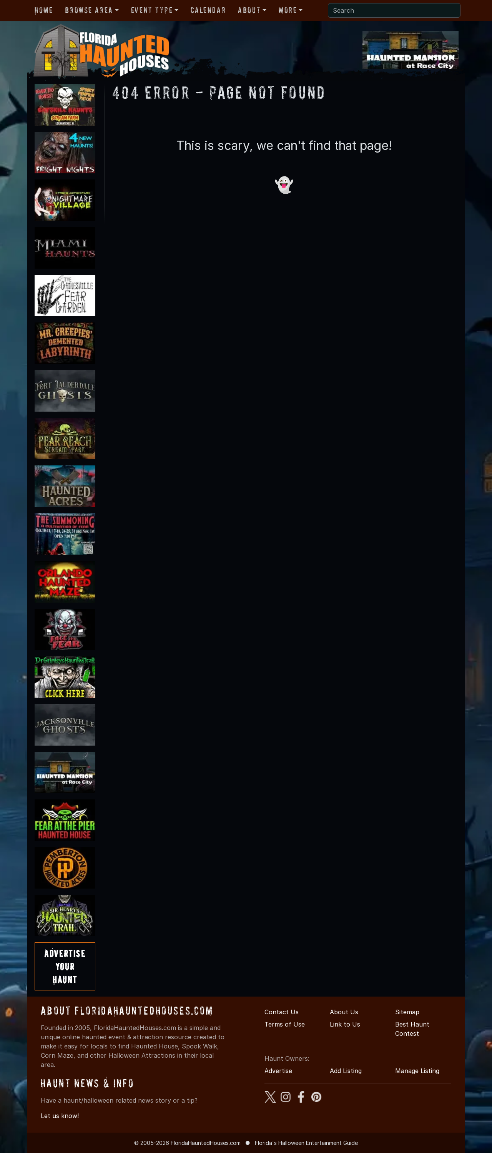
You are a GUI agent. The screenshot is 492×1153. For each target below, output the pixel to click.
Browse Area (89, 10)
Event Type (152, 10)
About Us (344, 1012)
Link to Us (345, 1024)
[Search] (394, 10)
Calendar (208, 10)
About (249, 10)
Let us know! (60, 1116)
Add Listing (346, 1071)
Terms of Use (284, 1024)
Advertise (278, 1071)
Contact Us (281, 1012)
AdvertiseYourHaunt (64, 966)
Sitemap (407, 1012)
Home (44, 10)
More (288, 10)
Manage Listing (417, 1071)
